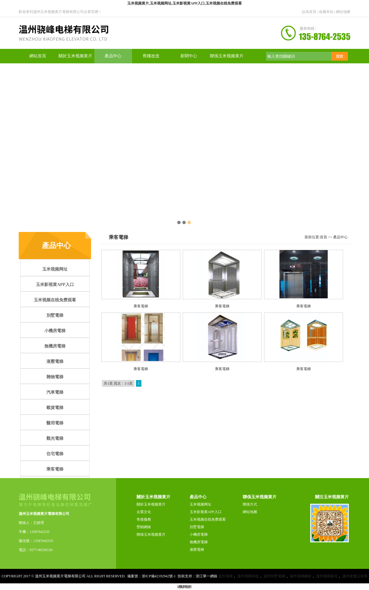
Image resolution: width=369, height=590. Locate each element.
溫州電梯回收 (248, 576)
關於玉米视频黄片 (75, 56)
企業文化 (144, 512)
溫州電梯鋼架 (300, 576)
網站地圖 (343, 12)
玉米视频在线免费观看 (208, 519)
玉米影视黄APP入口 (206, 512)
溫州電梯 (225, 576)
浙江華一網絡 (206, 576)
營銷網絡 (144, 527)
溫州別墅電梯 (274, 576)
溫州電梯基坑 (327, 576)
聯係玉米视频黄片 (227, 56)
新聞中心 (188, 56)
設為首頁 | (310, 12)
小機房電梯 (199, 534)
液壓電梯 (197, 549)
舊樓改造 (151, 56)
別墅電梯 (197, 527)
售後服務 (144, 519)
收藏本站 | (327, 12)
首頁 (323, 237)
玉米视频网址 (200, 504)
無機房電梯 (199, 542)
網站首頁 (37, 56)
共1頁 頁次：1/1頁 (118, 383)
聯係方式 (250, 504)
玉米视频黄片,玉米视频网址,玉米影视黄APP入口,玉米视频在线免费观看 (184, 3)
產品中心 (113, 56)
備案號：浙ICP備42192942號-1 (151, 576)
